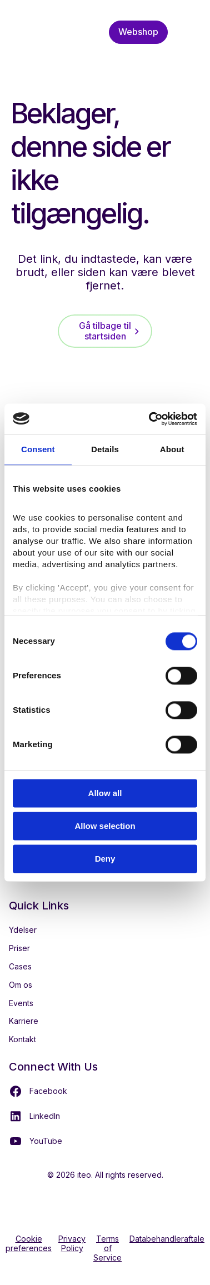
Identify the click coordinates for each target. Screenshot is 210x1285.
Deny (105, 858)
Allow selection (104, 826)
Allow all (105, 793)
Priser (19, 948)
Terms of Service (107, 1248)
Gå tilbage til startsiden (105, 331)
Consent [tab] (38, 449)
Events (21, 1003)
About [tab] (172, 449)
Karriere (23, 1021)
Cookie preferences (29, 1243)
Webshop (138, 31)
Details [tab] (105, 449)
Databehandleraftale (166, 1238)
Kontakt (22, 1039)
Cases (20, 966)
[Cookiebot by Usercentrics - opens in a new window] (150, 419)
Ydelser (23, 929)
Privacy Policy (72, 1243)
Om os (20, 984)
